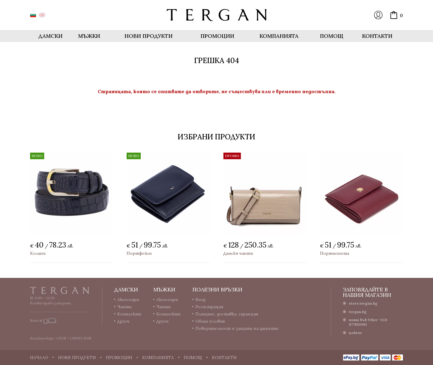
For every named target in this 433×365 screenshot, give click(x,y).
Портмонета (334, 253)
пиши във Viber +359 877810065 (368, 322)
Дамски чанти (238, 253)
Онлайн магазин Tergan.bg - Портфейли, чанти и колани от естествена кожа (216, 15)
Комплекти (129, 314)
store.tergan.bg (363, 303)
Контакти (377, 35)
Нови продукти (148, 35)
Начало (39, 357)
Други (123, 321)
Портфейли (139, 253)
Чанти (124, 306)
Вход (378, 15)
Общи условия (210, 321)
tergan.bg (358, 311)
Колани (37, 253)
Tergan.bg (59, 290)
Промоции (217, 35)
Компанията (279, 35)
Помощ (331, 35)
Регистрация (209, 306)
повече (355, 332)
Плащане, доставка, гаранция (226, 314)
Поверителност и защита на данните (237, 328)
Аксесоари (128, 299)
